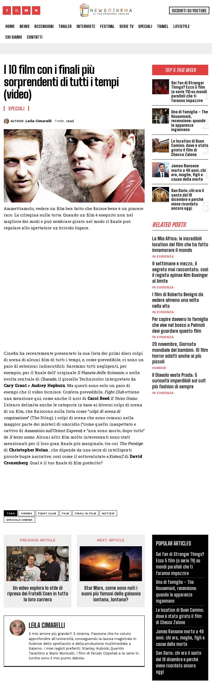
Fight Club (47, 513)
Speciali (16, 108)
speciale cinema (19, 519)
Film (65, 513)
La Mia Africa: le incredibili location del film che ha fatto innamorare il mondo (180, 244)
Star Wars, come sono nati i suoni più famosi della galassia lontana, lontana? (111, 593)
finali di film (85, 513)
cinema (26, 513)
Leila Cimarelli (38, 121)
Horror (159, 367)
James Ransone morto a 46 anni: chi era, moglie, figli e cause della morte (188, 172)
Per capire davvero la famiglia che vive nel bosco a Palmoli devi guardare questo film (180, 324)
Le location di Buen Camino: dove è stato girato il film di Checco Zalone (189, 148)
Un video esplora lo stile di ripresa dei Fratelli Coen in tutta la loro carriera (37, 593)
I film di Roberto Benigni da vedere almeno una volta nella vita (177, 300)
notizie (108, 513)
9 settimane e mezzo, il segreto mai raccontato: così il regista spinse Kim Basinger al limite (180, 272)
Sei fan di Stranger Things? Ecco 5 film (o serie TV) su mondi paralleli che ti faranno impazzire (188, 91)
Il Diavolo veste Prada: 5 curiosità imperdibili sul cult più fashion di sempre (179, 380)
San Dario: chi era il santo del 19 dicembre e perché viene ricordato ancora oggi (189, 199)
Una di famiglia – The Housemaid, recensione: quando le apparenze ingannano (189, 120)
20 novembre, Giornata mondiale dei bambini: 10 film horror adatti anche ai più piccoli (180, 352)
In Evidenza (163, 256)
